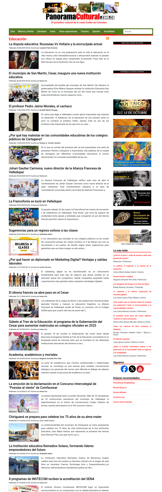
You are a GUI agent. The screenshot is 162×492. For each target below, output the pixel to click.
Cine (12, 31)
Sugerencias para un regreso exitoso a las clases (43, 230)
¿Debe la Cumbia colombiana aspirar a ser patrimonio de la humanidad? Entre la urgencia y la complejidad (132, 350)
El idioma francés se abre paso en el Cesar (39, 292)
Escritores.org (118, 397)
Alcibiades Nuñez (45, 234)
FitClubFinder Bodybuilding (124, 383)
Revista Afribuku (119, 392)
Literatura (41, 31)
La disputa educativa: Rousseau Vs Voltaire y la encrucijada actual (55, 44)
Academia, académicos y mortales (33, 355)
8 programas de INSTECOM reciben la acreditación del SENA (51, 479)
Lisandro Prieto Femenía (48, 48)
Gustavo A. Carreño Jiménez (49, 143)
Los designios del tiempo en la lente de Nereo (131, 284)
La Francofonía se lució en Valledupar (35, 201)
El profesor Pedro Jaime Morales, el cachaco (40, 106)
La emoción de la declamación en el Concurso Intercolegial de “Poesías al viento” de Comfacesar (52, 385)
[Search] (137, 31)
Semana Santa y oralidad (123, 276)
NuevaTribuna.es (120, 388)
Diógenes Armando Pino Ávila (50, 358)
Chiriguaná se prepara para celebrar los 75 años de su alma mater (55, 417)
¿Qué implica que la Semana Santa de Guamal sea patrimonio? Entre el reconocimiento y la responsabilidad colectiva (132, 305)
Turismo (85, 31)
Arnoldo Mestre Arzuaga (48, 110)
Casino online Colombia (122, 402)
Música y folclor (26, 31)
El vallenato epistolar (121, 339)
